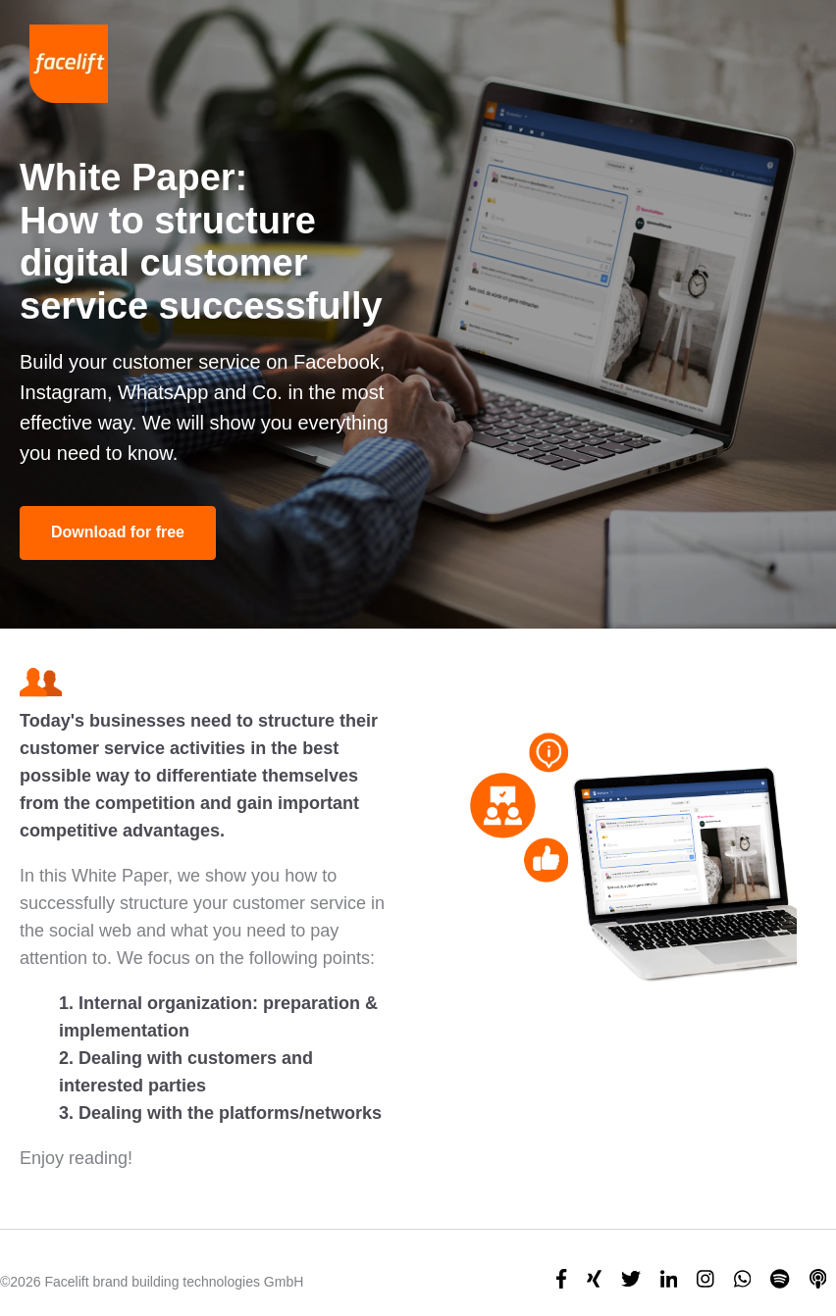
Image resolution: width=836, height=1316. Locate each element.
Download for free (117, 532)
